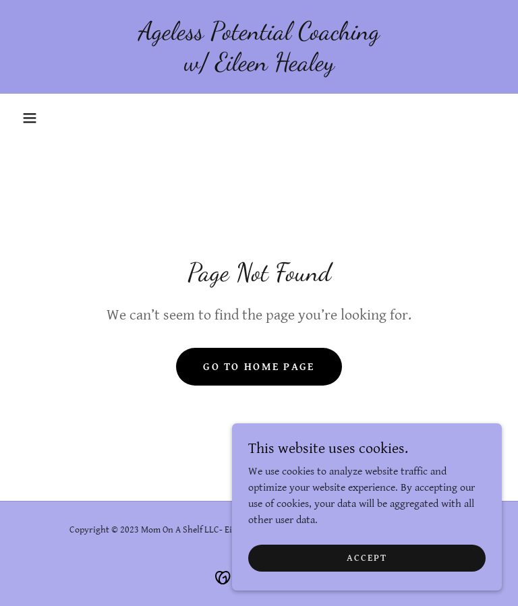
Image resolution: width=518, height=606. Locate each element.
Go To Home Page (258, 367)
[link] (259, 67)
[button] (29, 117)
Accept (367, 557)
